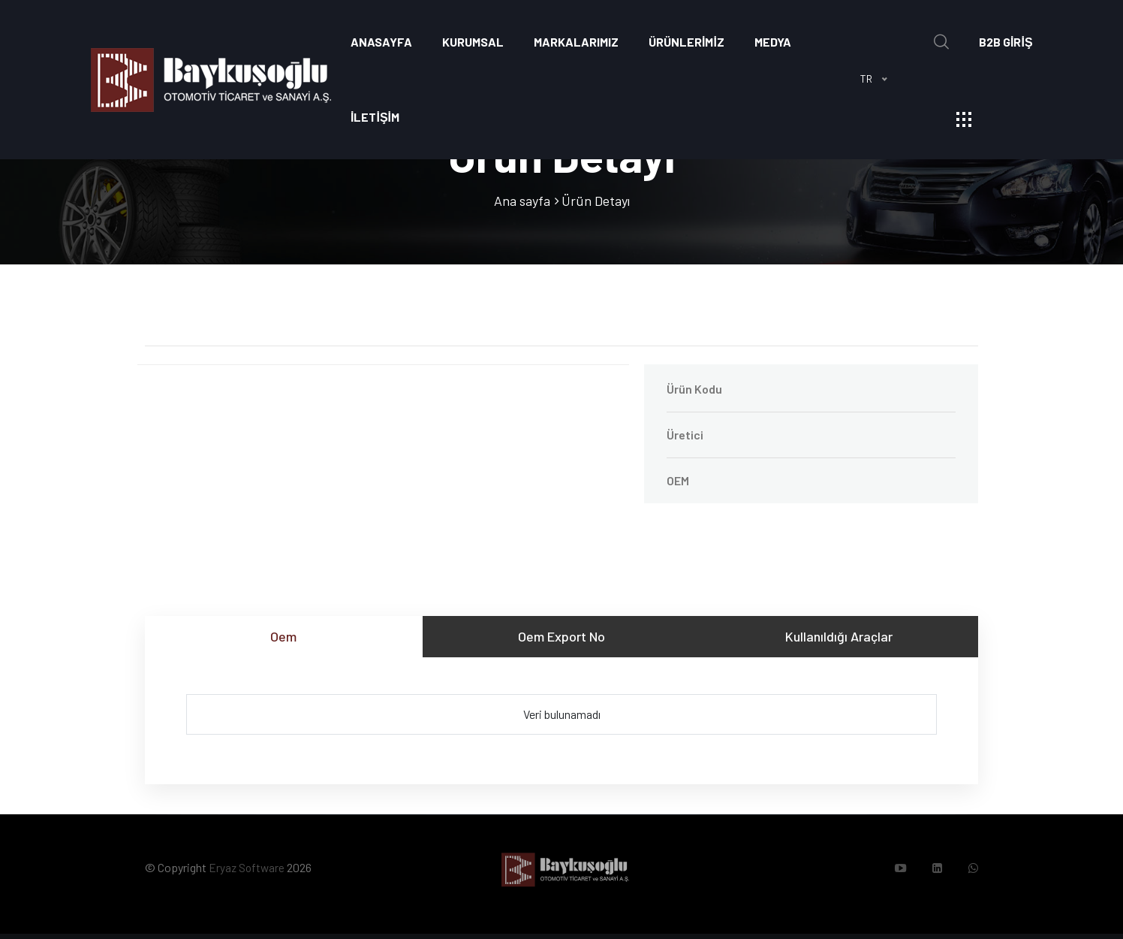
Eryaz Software (248, 870)
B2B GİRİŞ (1006, 42)
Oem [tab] (283, 636)
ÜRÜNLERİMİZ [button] (686, 42)
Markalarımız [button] (576, 42)
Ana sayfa (522, 200)
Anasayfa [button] (381, 42)
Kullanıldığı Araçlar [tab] (839, 636)
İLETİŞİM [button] (375, 117)
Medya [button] (772, 42)
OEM (678, 480)
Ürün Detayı (596, 200)
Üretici (685, 434)
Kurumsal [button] (473, 42)
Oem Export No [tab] (561, 636)
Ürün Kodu (694, 389)
